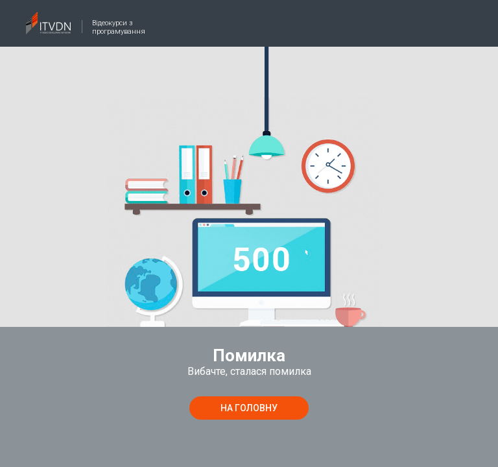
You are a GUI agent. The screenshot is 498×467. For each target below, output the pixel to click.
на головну (249, 408)
